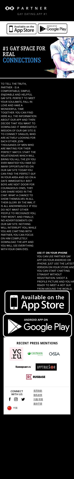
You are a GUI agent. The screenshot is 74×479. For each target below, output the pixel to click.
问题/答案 (38, 399)
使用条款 (38, 390)
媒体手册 (38, 403)
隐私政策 (38, 394)
